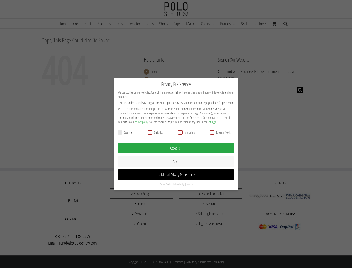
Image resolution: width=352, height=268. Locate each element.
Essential (125, 131)
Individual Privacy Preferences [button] (176, 173)
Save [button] (176, 160)
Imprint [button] (190, 183)
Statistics (155, 131)
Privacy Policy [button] (179, 183)
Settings (212, 121)
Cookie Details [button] (165, 183)
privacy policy (141, 121)
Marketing (186, 131)
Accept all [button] (176, 146)
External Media (220, 131)
